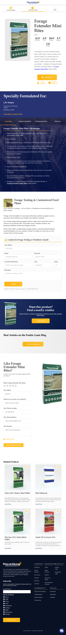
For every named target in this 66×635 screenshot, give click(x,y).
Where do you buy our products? (15, 399)
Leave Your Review (13, 445)
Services (36, 580)
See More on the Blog (33, 344)
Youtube (52, 597)
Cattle (6, 599)
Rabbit (7, 610)
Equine (7, 597)
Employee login (58, 572)
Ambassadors (38, 594)
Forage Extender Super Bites (17, 183)
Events (47, 575)
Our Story (37, 575)
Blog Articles (47, 571)
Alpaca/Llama (8, 612)
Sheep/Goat (8, 605)
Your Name (8, 245)
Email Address (7, 589)
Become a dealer (48, 578)
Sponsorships (38, 597)
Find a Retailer (36, 571)
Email (6, 253)
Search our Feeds (32, 10)
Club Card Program (40, 591)
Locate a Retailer (10, 10)
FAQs (46, 567)
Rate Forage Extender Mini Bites (15, 383)
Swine (6, 603)
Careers (36, 577)
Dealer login (57, 568)
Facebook (53, 591)
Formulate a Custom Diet (13, 114)
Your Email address (10, 417)
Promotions (37, 600)
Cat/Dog (7, 608)
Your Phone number (10, 408)
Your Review (8, 426)
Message (7, 270)
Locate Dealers (40, 320)
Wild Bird (7, 614)
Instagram (53, 594)
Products (37, 567)
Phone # (37, 253)
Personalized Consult (48, 583)
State (56, 261)
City (35, 261)
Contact (36, 583)
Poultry (7, 601)
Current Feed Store (11, 261)
